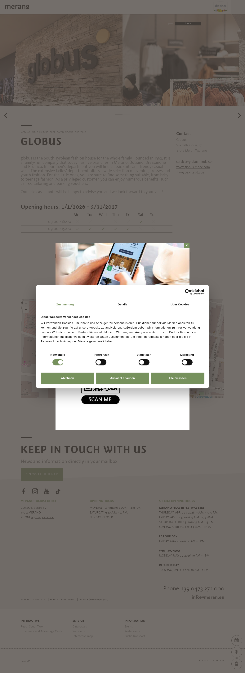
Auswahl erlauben (122, 378)
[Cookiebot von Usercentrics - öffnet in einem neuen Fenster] (187, 292)
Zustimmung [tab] (65, 304)
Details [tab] (122, 304)
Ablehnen (67, 378)
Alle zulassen (177, 378)
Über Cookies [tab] (180, 304)
